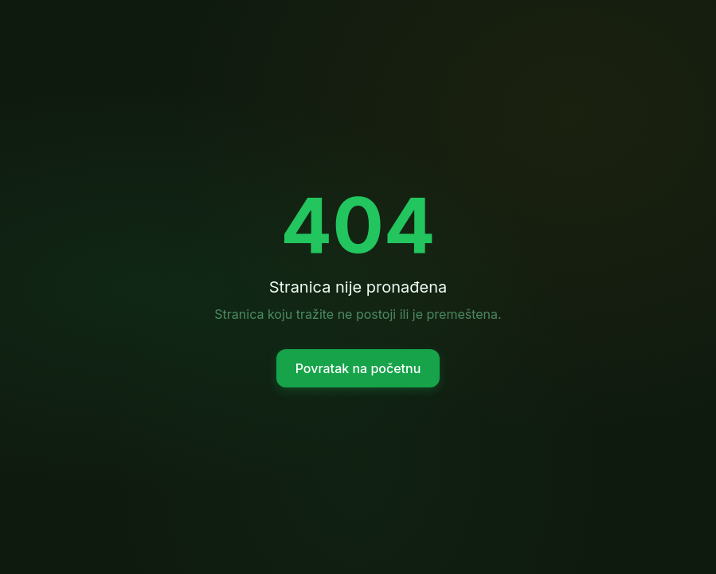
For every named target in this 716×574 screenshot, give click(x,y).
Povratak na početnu (358, 368)
